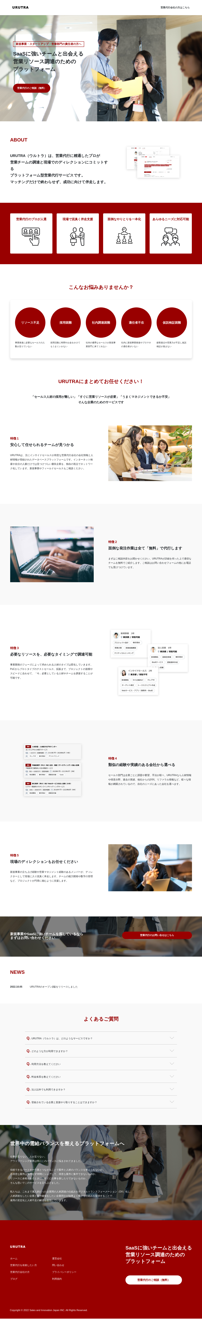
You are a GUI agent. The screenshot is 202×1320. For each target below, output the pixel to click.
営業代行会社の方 (20, 1272)
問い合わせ (58, 1265)
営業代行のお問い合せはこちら (157, 935)
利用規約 (57, 1279)
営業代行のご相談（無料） (31, 88)
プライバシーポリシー (64, 1272)
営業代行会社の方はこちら (175, 7)
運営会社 (57, 1258)
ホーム (13, 1258)
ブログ (13, 1279)
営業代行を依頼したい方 (23, 1265)
